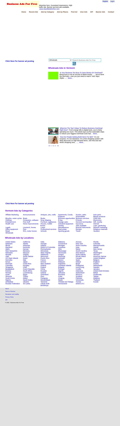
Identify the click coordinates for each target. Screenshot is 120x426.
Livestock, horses (29, 227)
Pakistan (79, 278)
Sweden (96, 267)
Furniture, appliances (48, 222)
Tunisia (78, 282)
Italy (24, 260)
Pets (24, 229)
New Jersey (97, 249)
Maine (78, 249)
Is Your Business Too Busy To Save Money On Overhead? (81, 73)
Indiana (43, 245)
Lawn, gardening (99, 226)
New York (79, 244)
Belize (95, 273)
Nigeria (8, 280)
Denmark (8, 264)
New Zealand (45, 264)
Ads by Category (47, 12)
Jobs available (81, 226)
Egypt (25, 274)
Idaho (7, 249)
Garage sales (63, 222)
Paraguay (44, 278)
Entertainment (10, 222)
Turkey (25, 276)
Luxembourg (27, 273)
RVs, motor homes (30, 231)
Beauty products (99, 216)
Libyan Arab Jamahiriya (44, 284)
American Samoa (99, 256)
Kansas (26, 249)
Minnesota (44, 251)
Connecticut (62, 244)
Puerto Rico (45, 258)
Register (105, 1)
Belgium (96, 260)
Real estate (62, 229)
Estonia (8, 271)
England (96, 262)
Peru (42, 276)
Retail (7, 231)
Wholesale (9, 233)
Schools (44, 231)
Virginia (26, 254)
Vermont (96, 254)
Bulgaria (61, 267)
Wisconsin (44, 256)
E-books (79, 220)
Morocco (79, 274)
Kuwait (95, 282)
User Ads (83, 12)
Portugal (61, 269)
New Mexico (80, 253)
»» (58, 146)
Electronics (97, 220)
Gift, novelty (97, 222)
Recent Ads (33, 12)
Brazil (78, 264)
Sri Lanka (26, 284)
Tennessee (62, 253)
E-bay (60, 220)
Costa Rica (27, 264)
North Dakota (81, 254)
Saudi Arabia (27, 280)
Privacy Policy (9, 297)
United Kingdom (99, 258)
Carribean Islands (64, 265)
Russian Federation (12, 284)
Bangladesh (9, 269)
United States (10, 242)
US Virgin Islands (11, 258)
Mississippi (62, 251)
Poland (43, 267)
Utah (7, 256)
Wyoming (61, 256)
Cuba (60, 276)
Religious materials (100, 229)
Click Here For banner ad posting (19, 61)
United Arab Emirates (101, 271)
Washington (97, 253)
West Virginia (45, 253)
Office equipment (11, 229)
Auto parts (97, 215)
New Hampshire (11, 251)
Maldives (96, 278)
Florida (95, 242)
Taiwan (96, 276)
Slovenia (8, 276)
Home (23, 12)
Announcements (29, 215)
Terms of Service (10, 291)
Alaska (25, 244)
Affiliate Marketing (12, 215)
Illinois (7, 245)
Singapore (9, 267)
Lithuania (61, 273)
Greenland (44, 274)
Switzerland (80, 273)
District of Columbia (48, 247)
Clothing (8, 220)
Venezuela (79, 280)
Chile (25, 267)
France (43, 260)
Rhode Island (81, 256)
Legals (7, 227)
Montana (26, 251)
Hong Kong (80, 267)
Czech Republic (29, 269)
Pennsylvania (45, 249)
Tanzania (44, 282)
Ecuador (44, 271)
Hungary (26, 265)
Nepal (60, 280)
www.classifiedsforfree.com (49, 9)
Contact (111, 12)
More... (70, 78)
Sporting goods (63, 231)
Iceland (43, 273)
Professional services (48, 229)
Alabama (61, 242)
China (43, 269)
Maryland (8, 247)
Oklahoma (44, 254)
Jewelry (61, 226)
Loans (43, 227)
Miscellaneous (63, 227)
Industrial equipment (65, 224)
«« (49, 146)
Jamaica (96, 269)
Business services (82, 218)
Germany (8, 260)
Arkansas (26, 245)
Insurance (79, 224)
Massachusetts (98, 245)
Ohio (60, 249)
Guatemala (97, 274)
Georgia (44, 244)
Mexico (60, 260)
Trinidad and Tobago (65, 282)
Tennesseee (62, 284)
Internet (96, 224)
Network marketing (100, 227)
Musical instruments (83, 227)
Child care (97, 218)
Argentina (61, 264)
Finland (43, 265)
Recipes (79, 229)
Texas (95, 251)
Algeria (60, 271)
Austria (96, 264)
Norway (8, 273)
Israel (7, 274)
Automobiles (80, 216)
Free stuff (26, 222)
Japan (25, 262)
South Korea (10, 278)
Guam (25, 258)
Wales (25, 278)
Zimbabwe (9, 282)
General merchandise (84, 222)
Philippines (80, 265)
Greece (43, 262)
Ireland (78, 262)
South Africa (27, 271)
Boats (25, 218)
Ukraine (26, 282)
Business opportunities (66, 218)
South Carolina (81, 251)
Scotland (79, 276)
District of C (80, 284)
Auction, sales (81, 215)
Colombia (8, 265)
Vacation (96, 231)
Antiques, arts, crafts (48, 215)
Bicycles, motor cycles (13, 218)
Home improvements (30, 224)
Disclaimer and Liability (12, 294)
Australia (61, 258)
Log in (112, 1)
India (42, 242)
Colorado (96, 244)
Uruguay (61, 278)
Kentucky (26, 247)
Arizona (78, 242)
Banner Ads (100, 12)
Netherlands (97, 265)
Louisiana (61, 247)
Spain (78, 260)
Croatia (78, 269)
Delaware (8, 244)
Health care (9, 224)
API (91, 12)
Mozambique (45, 280)
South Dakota (28, 256)
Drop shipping (46, 220)
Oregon (61, 254)
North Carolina (81, 245)
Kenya (7, 262)
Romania (61, 274)
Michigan (61, 245)
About (7, 288)
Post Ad (74, 12)
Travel (78, 231)
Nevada (8, 254)
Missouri (26, 253)
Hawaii (95, 247)
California (26, 242)
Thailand (96, 280)
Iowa (77, 247)
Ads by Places (62, 12)
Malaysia (61, 262)
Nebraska (9, 253)
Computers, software (30, 220)
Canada (79, 258)
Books (43, 218)
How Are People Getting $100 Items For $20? (76, 137)
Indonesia (79, 271)
